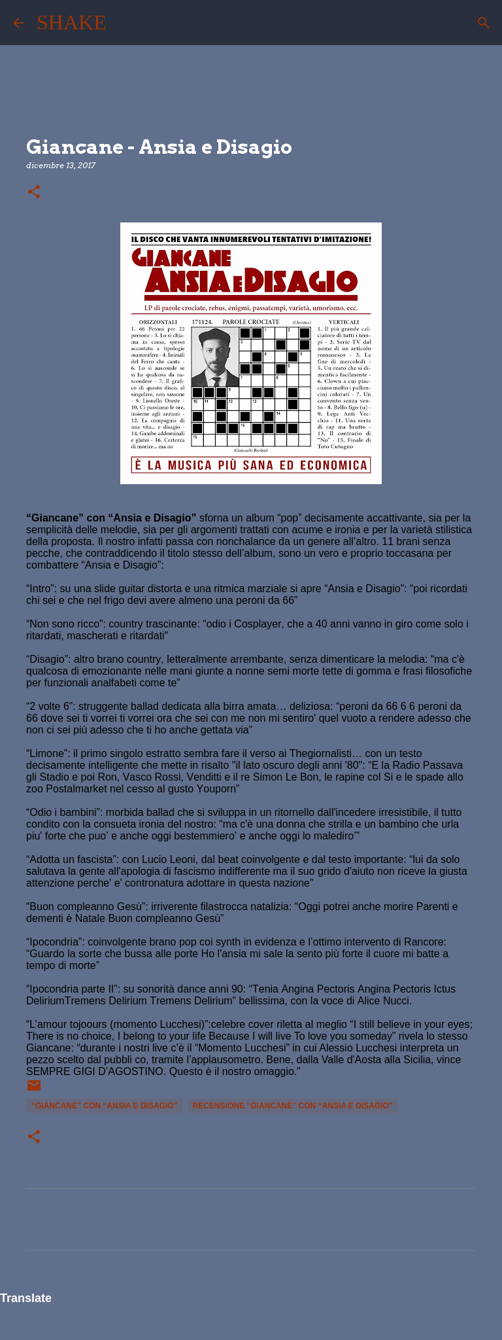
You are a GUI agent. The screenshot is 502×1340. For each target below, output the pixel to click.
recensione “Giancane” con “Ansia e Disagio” (293, 1105)
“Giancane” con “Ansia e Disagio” (104, 1105)
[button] (34, 193)
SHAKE (72, 22)
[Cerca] (125, 23)
